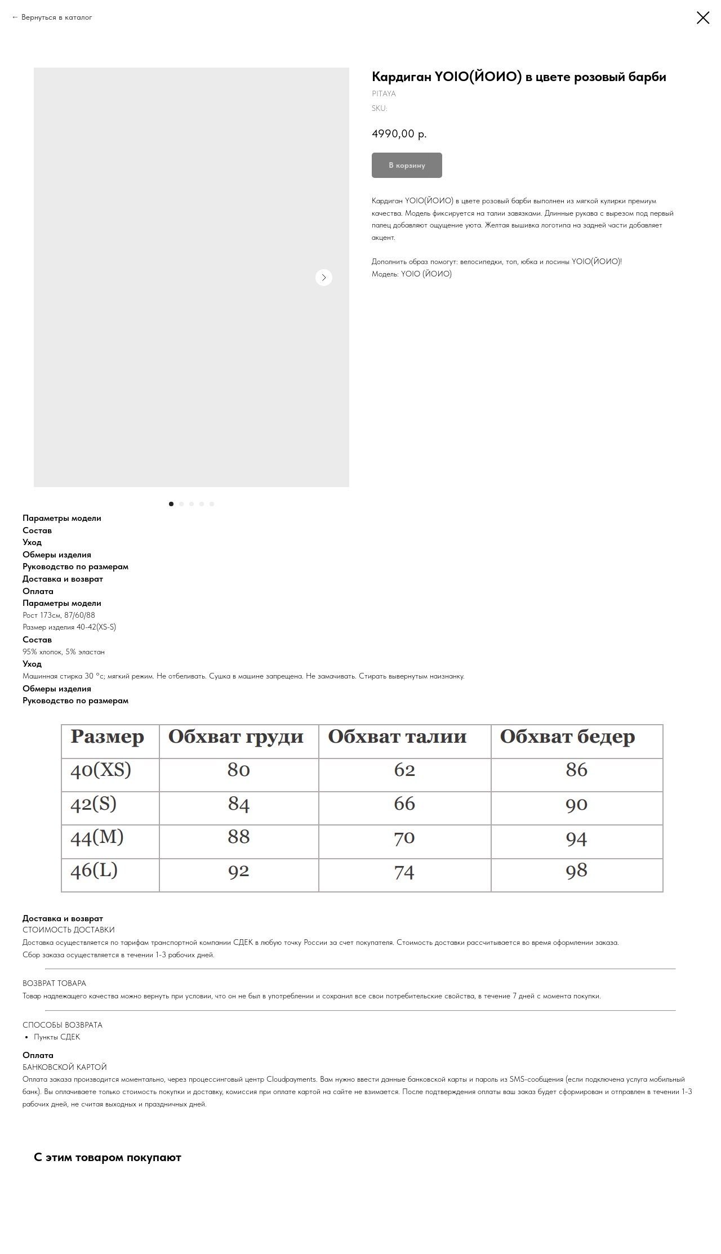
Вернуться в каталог (56, 16)
